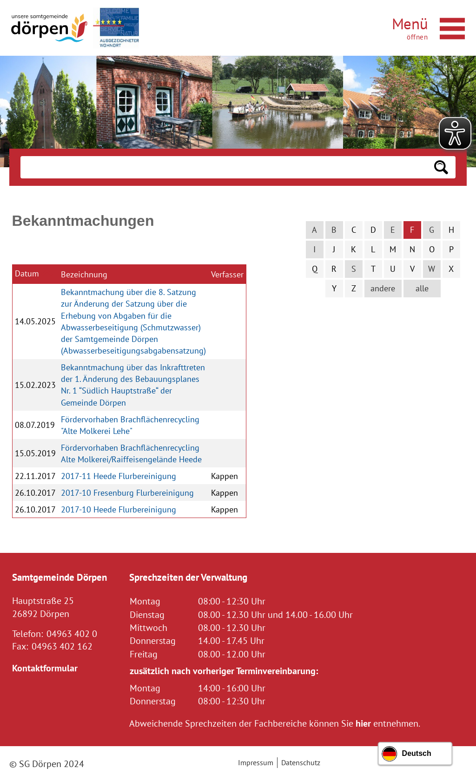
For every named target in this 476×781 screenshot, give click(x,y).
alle (422, 288)
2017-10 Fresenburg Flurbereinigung (127, 492)
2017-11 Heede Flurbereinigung (118, 476)
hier (363, 723)
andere (382, 288)
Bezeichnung (84, 274)
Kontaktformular (45, 668)
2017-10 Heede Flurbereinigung (118, 509)
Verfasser (227, 274)
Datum (27, 273)
